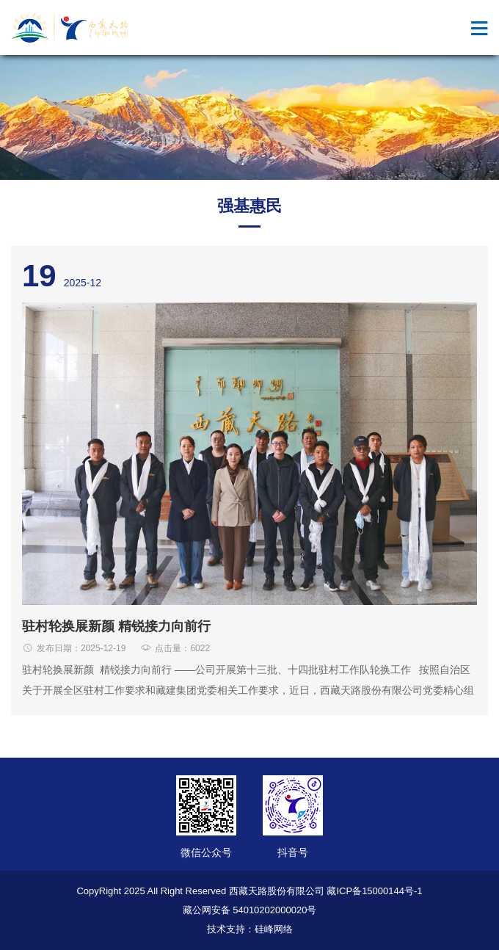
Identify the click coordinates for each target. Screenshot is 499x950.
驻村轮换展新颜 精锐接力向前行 (116, 626)
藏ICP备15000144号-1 (374, 890)
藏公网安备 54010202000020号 (250, 909)
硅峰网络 (274, 929)
